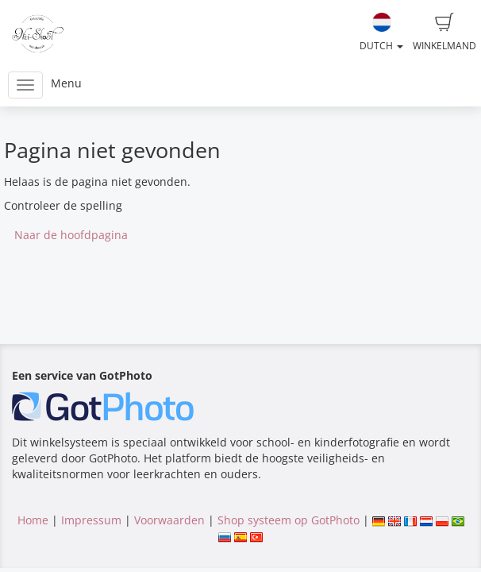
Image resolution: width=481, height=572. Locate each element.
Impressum (91, 520)
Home (32, 520)
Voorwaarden (169, 520)
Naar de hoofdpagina (71, 234)
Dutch (381, 32)
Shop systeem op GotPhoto (288, 520)
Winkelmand (444, 32)
